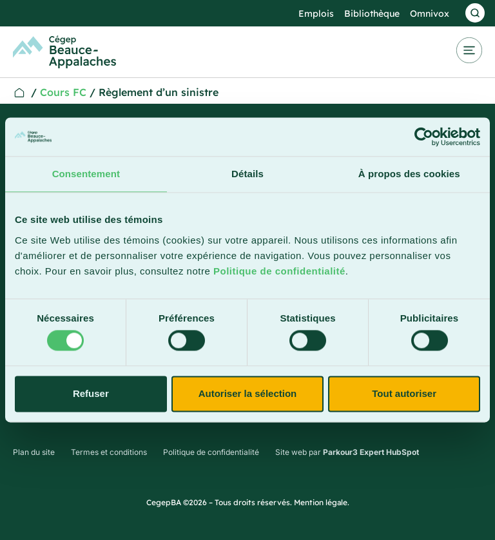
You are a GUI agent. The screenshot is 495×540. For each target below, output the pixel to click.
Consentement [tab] (86, 173)
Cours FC (63, 92)
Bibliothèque (372, 13)
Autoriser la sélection (248, 393)
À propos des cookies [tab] (409, 173)
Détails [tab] (247, 173)
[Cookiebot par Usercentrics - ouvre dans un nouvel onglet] (423, 136)
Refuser (91, 393)
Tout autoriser (404, 393)
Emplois (316, 13)
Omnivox (429, 13)
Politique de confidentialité (279, 270)
